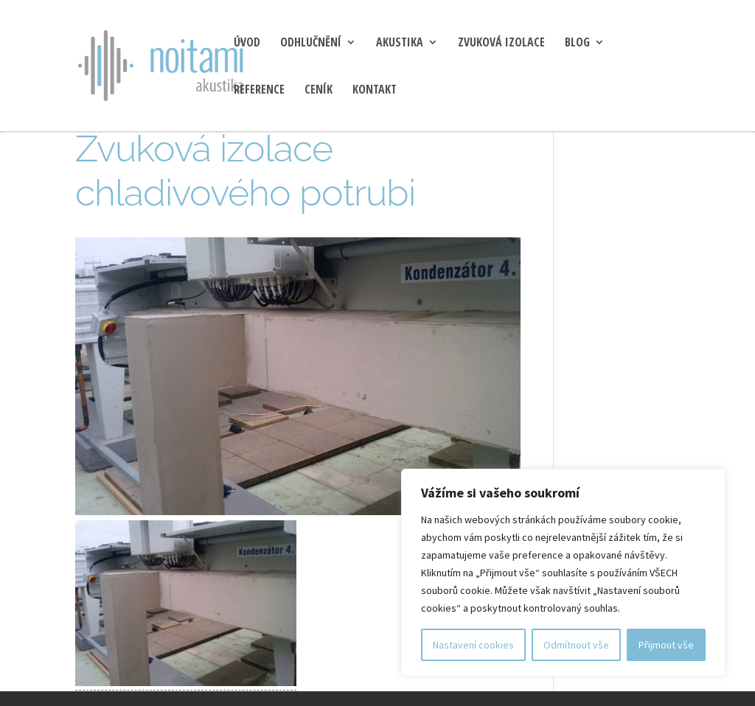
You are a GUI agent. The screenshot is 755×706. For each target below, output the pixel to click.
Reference (259, 90)
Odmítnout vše (576, 644)
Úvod (247, 43)
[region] (563, 573)
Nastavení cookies (473, 644)
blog (577, 43)
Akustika (399, 43)
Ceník (319, 90)
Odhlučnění (310, 43)
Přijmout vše (666, 644)
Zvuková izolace (501, 43)
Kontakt (374, 90)
